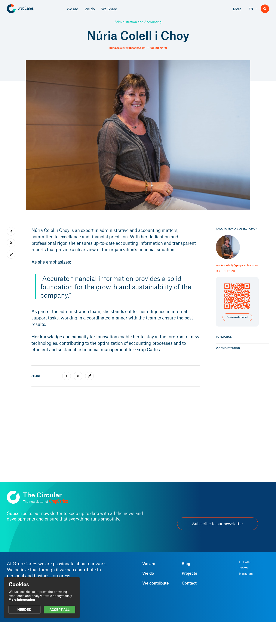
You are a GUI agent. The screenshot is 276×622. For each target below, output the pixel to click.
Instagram (246, 573)
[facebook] (66, 376)
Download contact (237, 317)
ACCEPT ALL (59, 609)
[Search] (265, 8)
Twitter (243, 568)
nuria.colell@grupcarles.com (127, 47)
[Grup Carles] (28, 8)
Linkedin (245, 562)
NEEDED (24, 609)
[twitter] (78, 376)
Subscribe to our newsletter (217, 523)
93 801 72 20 (158, 47)
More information (22, 599)
